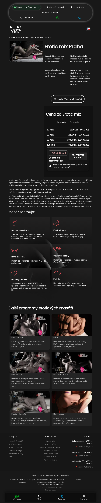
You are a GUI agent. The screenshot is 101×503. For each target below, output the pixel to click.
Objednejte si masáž (78, 156)
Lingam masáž (50, 450)
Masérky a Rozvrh (16, 447)
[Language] (88, 29)
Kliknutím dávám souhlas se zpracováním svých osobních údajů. (68, 166)
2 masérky (74, 122)
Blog (10, 457)
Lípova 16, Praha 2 (85, 455)
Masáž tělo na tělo (50, 453)
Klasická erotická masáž (50, 447)
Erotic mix (50, 441)
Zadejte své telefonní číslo (56, 159)
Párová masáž (50, 457)
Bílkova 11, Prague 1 (85, 447)
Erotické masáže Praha (18, 37)
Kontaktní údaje (15, 450)
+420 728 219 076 (28, 18)
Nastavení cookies (50, 490)
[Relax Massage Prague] (16, 29)
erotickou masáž (16, 192)
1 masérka (61, 122)
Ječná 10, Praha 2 (85, 467)
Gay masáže (50, 444)
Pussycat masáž (50, 460)
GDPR (78, 480)
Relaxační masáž (16, 441)
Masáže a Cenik (36, 37)
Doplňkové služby (16, 453)
